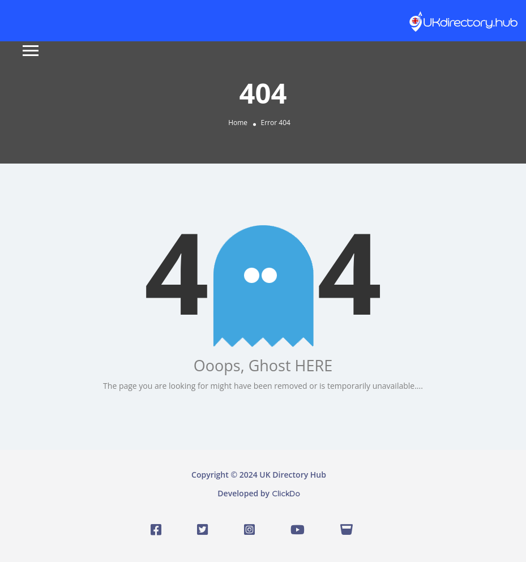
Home (237, 122)
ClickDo (286, 493)
